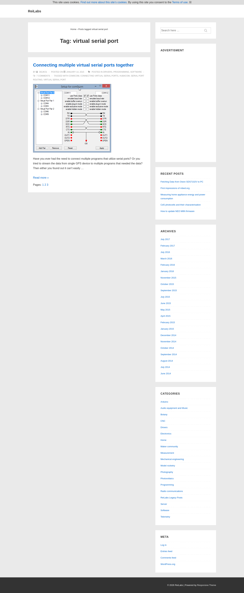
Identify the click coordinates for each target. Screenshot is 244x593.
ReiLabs (34, 11)
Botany (163, 414)
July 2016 (165, 252)
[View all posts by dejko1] (42, 72)
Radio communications (171, 491)
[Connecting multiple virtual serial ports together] (75, 72)
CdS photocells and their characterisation (180, 204)
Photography (166, 472)
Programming (121, 72)
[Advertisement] (185, 106)
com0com (74, 76)
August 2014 (166, 361)
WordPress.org (167, 564)
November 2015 (168, 277)
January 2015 (167, 329)
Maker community (169, 446)
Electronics (165, 433)
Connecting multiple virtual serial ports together (83, 65)
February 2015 (167, 322)
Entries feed (166, 551)
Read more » (41, 177)
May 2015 (165, 309)
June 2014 (165, 373)
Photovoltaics (167, 478)
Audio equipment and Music (174, 408)
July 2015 (165, 297)
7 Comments (43, 76)
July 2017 (165, 239)
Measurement (167, 453)
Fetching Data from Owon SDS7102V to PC (181, 181)
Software (136, 72)
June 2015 (165, 303)
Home (163, 440)
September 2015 (168, 290)
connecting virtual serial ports (99, 76)
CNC (162, 421)
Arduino (164, 402)
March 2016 (166, 258)
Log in (163, 545)
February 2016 (167, 265)
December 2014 (168, 335)
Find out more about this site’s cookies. (103, 2)
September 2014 (168, 354)
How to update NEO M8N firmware (177, 211)
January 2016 (167, 271)
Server (163, 504)
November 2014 (168, 341)
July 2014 (165, 367)
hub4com (125, 76)
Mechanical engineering (172, 459)
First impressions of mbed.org (174, 188)
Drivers (107, 72)
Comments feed (168, 557)
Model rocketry (167, 465)
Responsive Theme (206, 585)
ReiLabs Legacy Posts (171, 497)
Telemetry (165, 516)
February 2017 (167, 245)
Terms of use (180, 2)
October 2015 (167, 284)
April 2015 (165, 316)
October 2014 (167, 348)
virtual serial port (55, 80)
